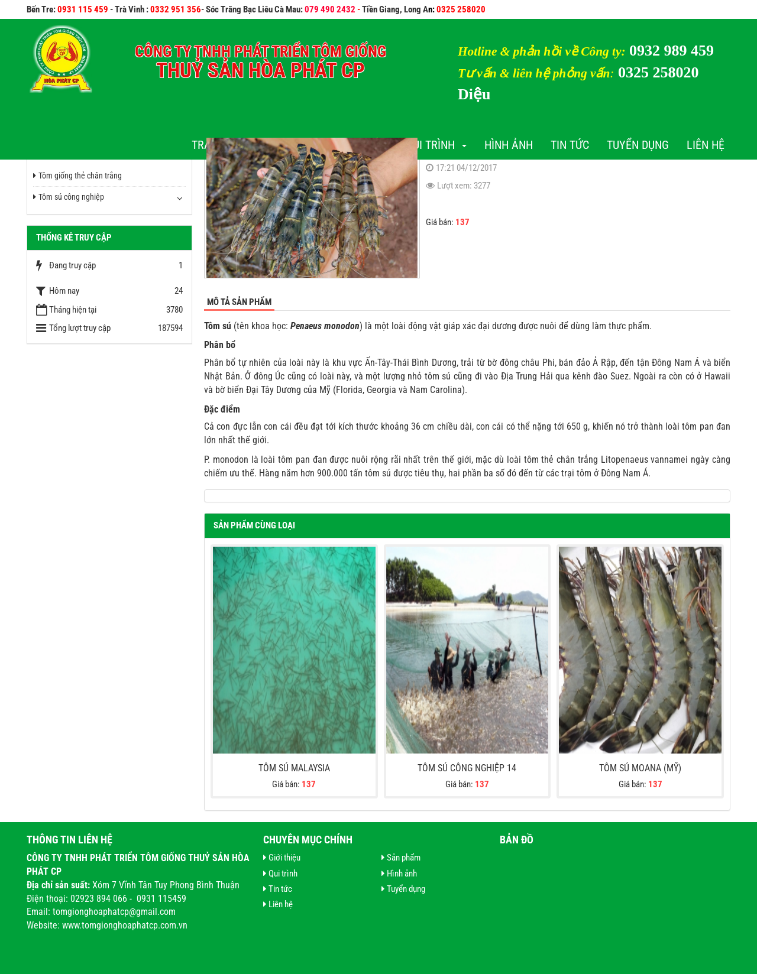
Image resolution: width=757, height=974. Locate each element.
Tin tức (570, 145)
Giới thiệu (281, 857)
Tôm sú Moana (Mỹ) (640, 768)
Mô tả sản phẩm (239, 302)
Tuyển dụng (638, 145)
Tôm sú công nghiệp (68, 197)
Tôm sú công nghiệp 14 (467, 768)
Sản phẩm (400, 857)
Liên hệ (705, 145)
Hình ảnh (508, 145)
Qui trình (436, 145)
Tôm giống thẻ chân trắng (77, 175)
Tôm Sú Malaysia (294, 768)
